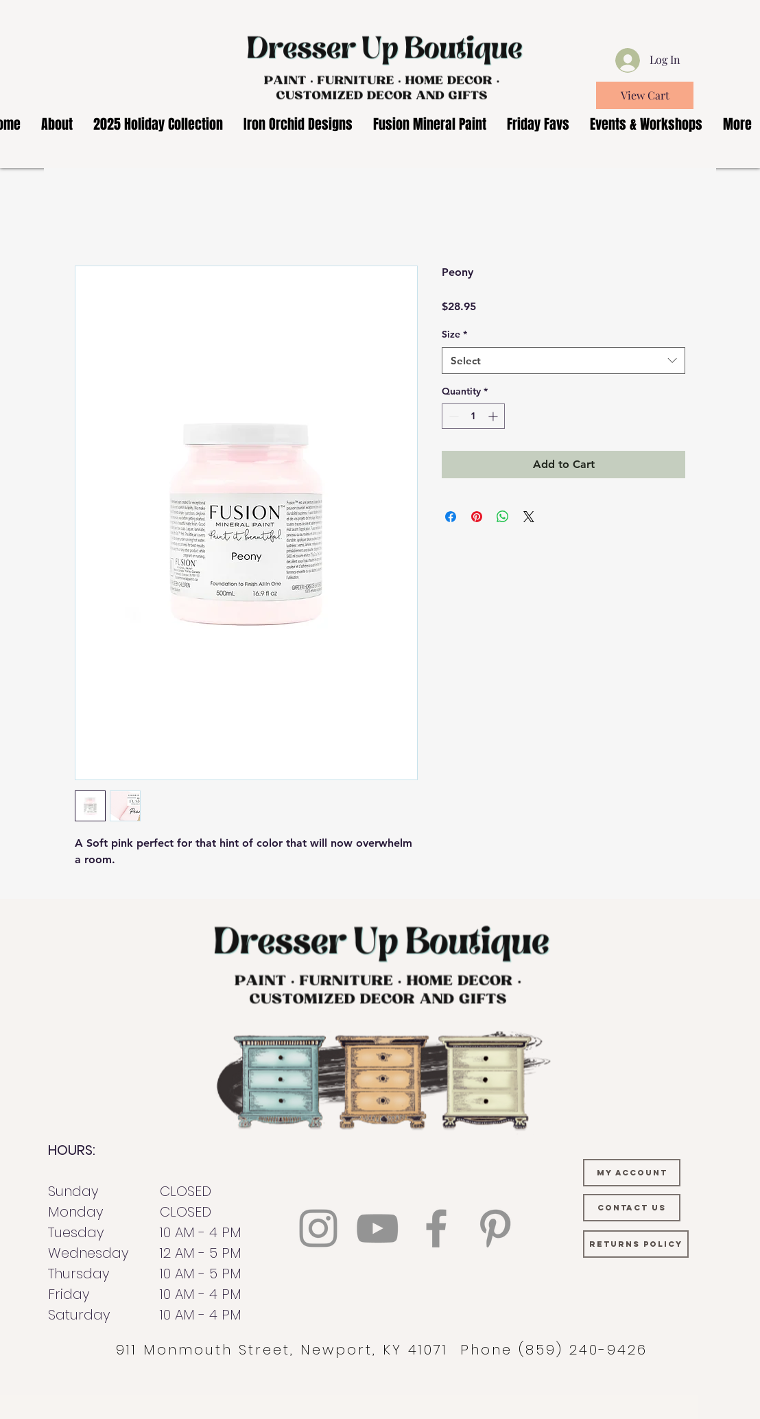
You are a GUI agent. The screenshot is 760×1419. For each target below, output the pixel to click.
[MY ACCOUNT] (631, 1172)
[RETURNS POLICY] (636, 1244)
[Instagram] (318, 1228)
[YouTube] (377, 1228)
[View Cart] (644, 95)
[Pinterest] (495, 1228)
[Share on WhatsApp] (503, 516)
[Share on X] (529, 516)
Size (454, 334)
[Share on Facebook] (450, 516)
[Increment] (494, 416)
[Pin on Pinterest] (476, 516)
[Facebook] (436, 1228)
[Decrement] (452, 416)
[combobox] (563, 360)
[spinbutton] (473, 416)
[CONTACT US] (631, 1207)
